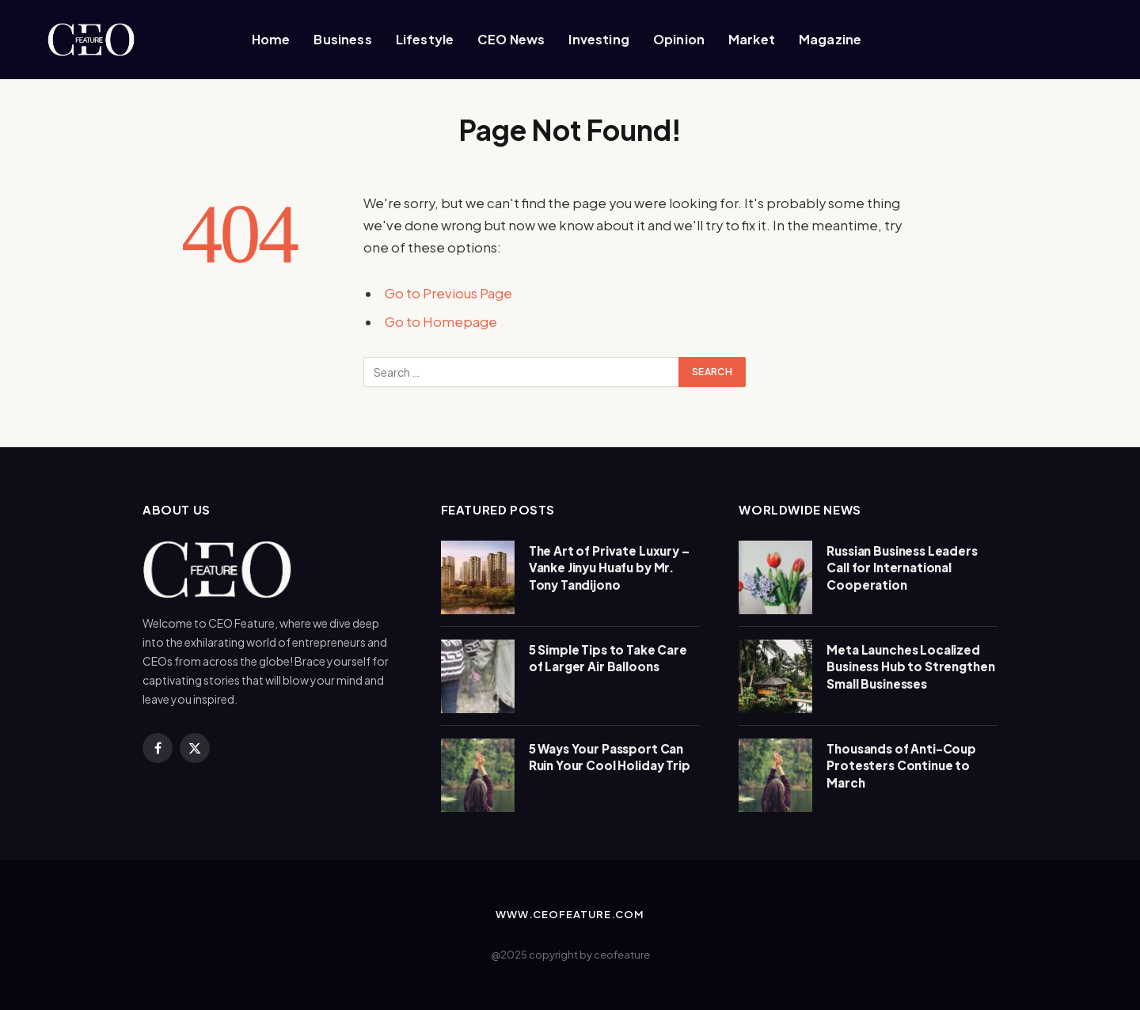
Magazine (830, 39)
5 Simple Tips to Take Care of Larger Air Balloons (608, 658)
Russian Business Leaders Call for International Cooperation (901, 567)
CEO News (511, 39)
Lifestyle (425, 39)
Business (342, 39)
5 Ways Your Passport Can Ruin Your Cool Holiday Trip (609, 757)
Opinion (679, 39)
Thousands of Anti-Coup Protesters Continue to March (901, 765)
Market (751, 39)
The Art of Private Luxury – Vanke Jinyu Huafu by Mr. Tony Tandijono (609, 567)
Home (271, 39)
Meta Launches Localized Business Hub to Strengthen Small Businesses (910, 666)
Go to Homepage (441, 321)
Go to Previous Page (448, 293)
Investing (598, 39)
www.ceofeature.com (570, 914)
